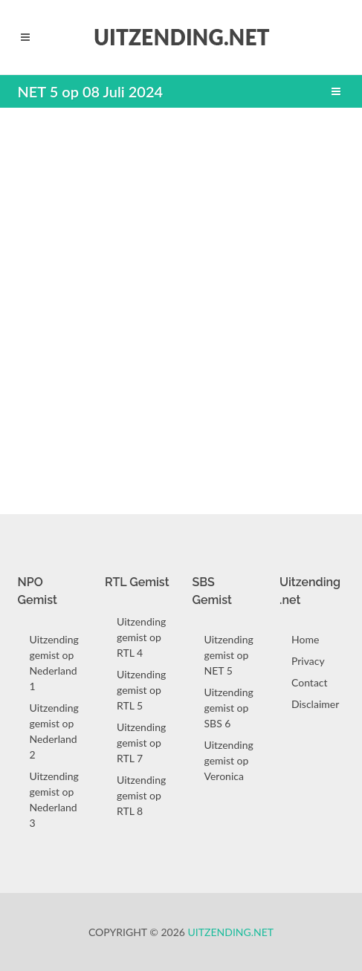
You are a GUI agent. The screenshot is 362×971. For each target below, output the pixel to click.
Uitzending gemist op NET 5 (228, 655)
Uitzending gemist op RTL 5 (141, 690)
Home (305, 639)
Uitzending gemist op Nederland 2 (54, 731)
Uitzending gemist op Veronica (228, 760)
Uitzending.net (231, 932)
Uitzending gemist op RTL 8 (141, 795)
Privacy (308, 661)
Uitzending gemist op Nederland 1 (54, 662)
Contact (309, 682)
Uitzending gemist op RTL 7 (141, 742)
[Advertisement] (181, 303)
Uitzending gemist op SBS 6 (228, 708)
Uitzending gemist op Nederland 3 (54, 799)
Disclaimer (315, 704)
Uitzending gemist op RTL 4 (141, 637)
